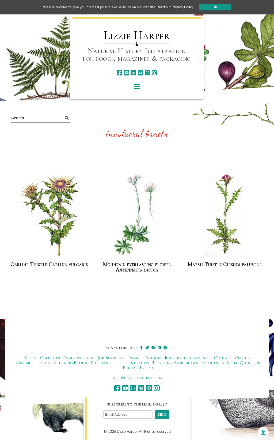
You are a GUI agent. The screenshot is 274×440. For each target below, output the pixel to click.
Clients (242, 358)
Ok (220, 7)
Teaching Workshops (175, 363)
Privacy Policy (138, 367)
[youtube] (126, 72)
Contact (223, 358)
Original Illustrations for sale (177, 358)
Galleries (50, 358)
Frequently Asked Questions (231, 363)
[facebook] (119, 72)
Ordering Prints (69, 363)
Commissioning (79, 358)
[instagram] (154, 72)
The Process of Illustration (120, 363)
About (30, 358)
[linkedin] (133, 72)
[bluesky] (140, 72)
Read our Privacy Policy (180, 7)
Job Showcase (111, 358)
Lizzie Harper (137, 35)
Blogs (135, 358)
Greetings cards (33, 363)
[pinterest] (147, 72)
